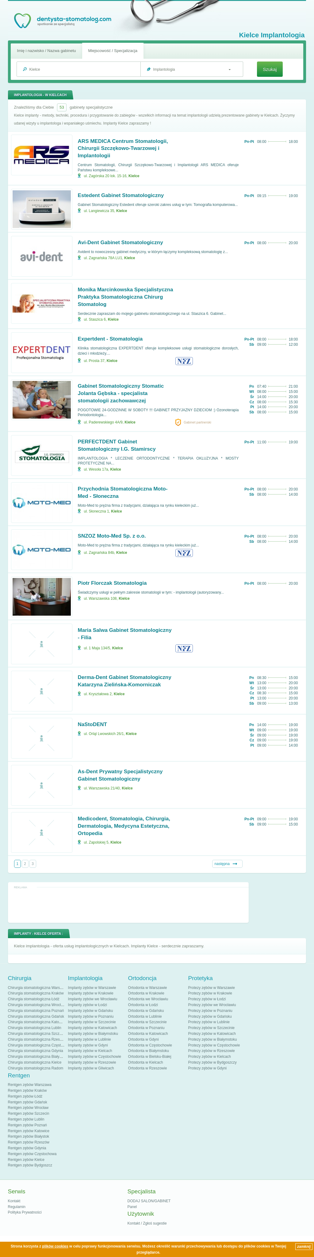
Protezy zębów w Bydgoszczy (212, 1062)
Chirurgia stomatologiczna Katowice (37, 1022)
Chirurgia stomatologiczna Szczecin (37, 1033)
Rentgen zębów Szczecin (28, 1113)
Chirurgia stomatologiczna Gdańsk (36, 1016)
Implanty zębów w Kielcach (90, 1051)
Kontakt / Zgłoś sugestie (147, 1223)
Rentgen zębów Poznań (27, 1125)
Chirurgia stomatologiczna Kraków (36, 993)
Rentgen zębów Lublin (26, 1119)
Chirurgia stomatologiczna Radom (35, 1068)
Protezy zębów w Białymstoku (212, 1039)
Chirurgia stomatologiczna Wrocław (37, 1005)
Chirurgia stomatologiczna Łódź (33, 999)
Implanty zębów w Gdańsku (90, 1011)
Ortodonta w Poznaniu (146, 1028)
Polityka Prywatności (25, 1212)
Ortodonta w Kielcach (145, 1062)
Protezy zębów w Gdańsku (210, 1016)
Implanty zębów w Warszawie (92, 988)
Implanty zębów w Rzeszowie (92, 1062)
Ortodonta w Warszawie (147, 988)
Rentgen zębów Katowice (28, 1131)
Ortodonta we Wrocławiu (148, 999)
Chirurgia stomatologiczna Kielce (35, 1062)
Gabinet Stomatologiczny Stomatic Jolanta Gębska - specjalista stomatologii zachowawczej (121, 393)
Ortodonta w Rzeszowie (147, 1068)
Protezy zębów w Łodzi (207, 999)
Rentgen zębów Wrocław (28, 1108)
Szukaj (270, 69)
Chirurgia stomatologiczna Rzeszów (37, 1039)
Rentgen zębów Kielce (26, 1160)
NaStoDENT (92, 724)
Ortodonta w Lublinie (145, 1016)
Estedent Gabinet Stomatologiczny (121, 195)
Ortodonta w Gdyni (143, 1039)
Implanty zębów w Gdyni (88, 1045)
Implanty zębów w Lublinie (89, 1039)
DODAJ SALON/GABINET (149, 1201)
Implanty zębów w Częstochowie (94, 1056)
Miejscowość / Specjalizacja (112, 50)
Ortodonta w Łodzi (143, 1005)
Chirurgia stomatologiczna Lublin (34, 1028)
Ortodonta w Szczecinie (147, 1022)
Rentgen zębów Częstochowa (32, 1154)
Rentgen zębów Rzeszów (28, 1142)
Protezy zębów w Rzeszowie (211, 1051)
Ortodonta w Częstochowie (150, 1045)
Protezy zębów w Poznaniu (210, 1011)
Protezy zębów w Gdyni (207, 1068)
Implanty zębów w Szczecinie (92, 1022)
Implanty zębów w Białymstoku (93, 1033)
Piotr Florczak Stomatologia (112, 583)
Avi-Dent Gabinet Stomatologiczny (120, 242)
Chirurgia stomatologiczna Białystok (37, 1056)
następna (222, 864)
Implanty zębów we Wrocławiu (92, 999)
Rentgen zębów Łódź (25, 1096)
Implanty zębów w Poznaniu (91, 1016)
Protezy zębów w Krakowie (210, 993)
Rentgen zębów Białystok (28, 1136)
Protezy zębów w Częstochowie (214, 1045)
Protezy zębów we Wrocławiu (212, 1005)
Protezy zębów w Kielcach (209, 1056)
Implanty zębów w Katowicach (92, 1028)
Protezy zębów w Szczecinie (211, 1028)
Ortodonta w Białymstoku (148, 1051)
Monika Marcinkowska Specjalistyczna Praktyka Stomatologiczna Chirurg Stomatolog (125, 297)
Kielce (133, 176)
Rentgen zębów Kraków (27, 1090)
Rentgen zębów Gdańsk (27, 1102)
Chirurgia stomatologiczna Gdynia (35, 1051)
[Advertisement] (128, 904)
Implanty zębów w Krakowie (90, 993)
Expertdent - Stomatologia (110, 339)
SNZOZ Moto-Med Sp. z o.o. (112, 536)
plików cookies (55, 1246)
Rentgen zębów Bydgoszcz (30, 1165)
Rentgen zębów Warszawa (30, 1085)
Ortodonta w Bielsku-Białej (149, 1056)
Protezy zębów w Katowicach (212, 1033)
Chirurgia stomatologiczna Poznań (36, 1011)
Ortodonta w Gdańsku (146, 1011)
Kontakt (14, 1201)
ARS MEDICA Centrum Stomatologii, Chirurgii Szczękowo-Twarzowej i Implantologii (123, 148)
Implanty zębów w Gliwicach (91, 1068)
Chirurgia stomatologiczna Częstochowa (41, 1045)
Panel (132, 1207)
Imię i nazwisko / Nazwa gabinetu (46, 50)
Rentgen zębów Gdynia (27, 1148)
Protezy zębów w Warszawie (211, 988)
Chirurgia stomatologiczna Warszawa (38, 988)
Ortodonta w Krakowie (146, 993)
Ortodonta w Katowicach (148, 1033)
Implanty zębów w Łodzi (87, 1005)
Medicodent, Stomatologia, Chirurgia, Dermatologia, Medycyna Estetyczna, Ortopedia (124, 826)
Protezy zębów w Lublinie (209, 1022)
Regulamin (16, 1207)
